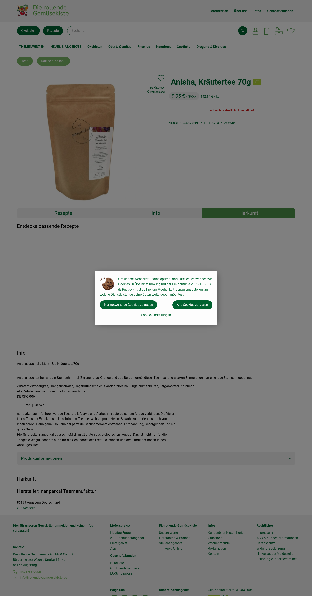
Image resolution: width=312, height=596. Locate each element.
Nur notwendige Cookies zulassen (128, 305)
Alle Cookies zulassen (192, 305)
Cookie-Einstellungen (156, 315)
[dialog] (156, 298)
